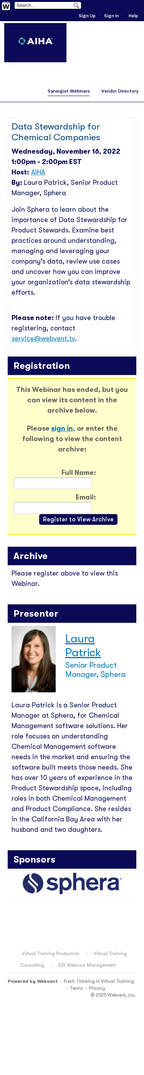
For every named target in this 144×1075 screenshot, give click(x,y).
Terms (76, 988)
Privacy (97, 988)
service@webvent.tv (43, 338)
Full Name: (78, 472)
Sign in (111, 15)
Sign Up (87, 15)
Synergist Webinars (69, 91)
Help (133, 15)
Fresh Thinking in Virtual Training (99, 981)
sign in (62, 428)
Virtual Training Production (50, 953)
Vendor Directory (119, 91)
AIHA (38, 172)
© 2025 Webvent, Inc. (113, 995)
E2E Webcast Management (87, 965)
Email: (86, 497)
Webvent (47, 981)
